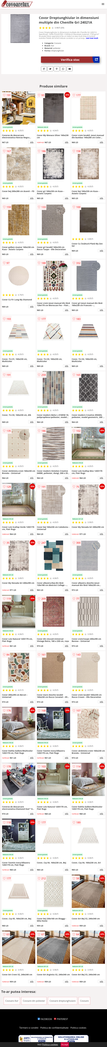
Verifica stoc (80, 60)
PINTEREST (61, 1019)
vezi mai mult (92, 38)
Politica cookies (78, 1027)
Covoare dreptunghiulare (62, 1000)
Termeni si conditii (28, 1027)
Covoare (84, 1000)
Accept (64, 1044)
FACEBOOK (45, 1019)
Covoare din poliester (34, 1000)
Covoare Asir (11, 1000)
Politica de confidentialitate (54, 1027)
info (31, 142)
